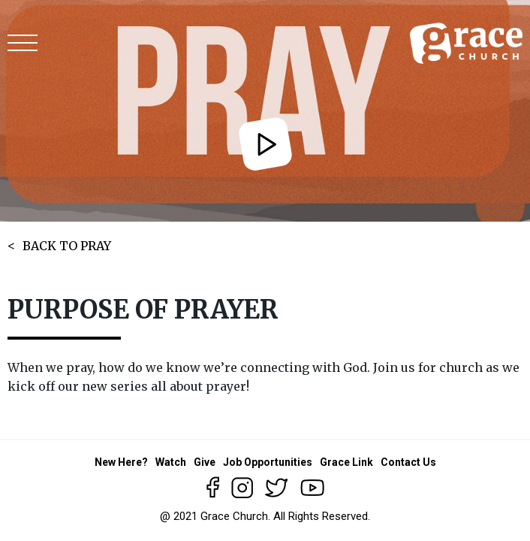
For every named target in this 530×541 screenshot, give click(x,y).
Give (204, 462)
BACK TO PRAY (67, 245)
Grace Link (346, 462)
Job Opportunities (267, 462)
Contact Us (408, 462)
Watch (170, 462)
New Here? (121, 462)
